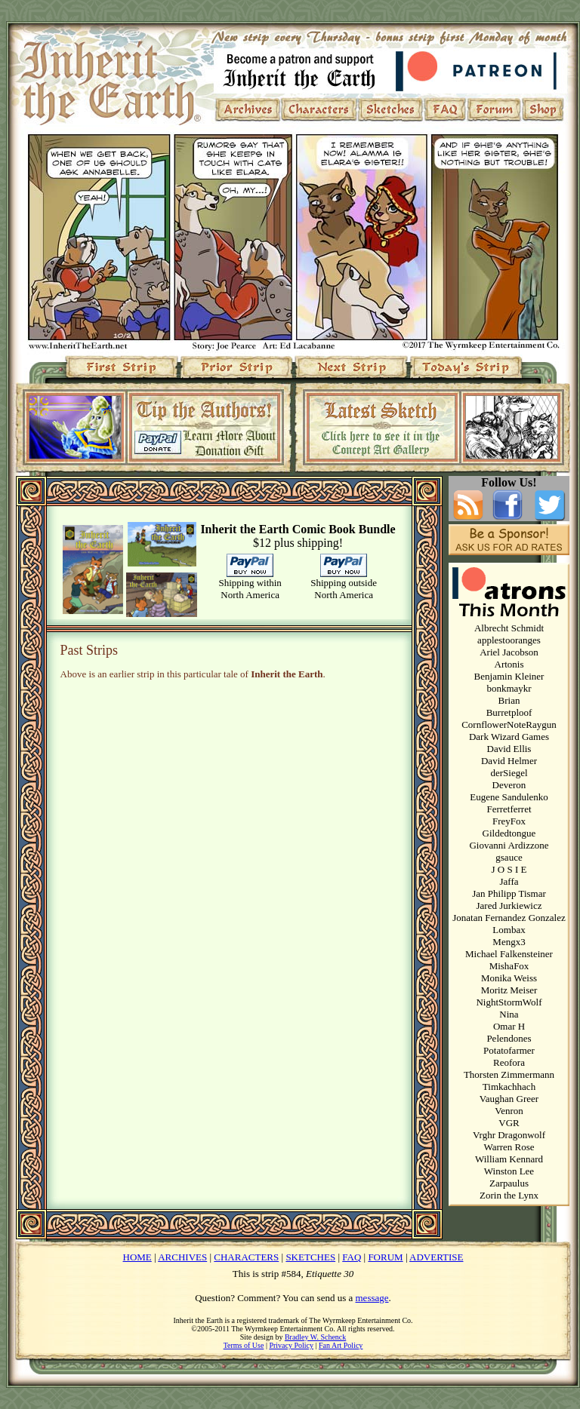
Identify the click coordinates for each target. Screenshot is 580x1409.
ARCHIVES (182, 1257)
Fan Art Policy (340, 1345)
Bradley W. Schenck (315, 1337)
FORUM (385, 1257)
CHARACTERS (246, 1257)
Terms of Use (244, 1345)
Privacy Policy (291, 1345)
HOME (137, 1257)
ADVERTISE (436, 1257)
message (372, 1297)
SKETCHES (310, 1257)
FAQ (351, 1257)
